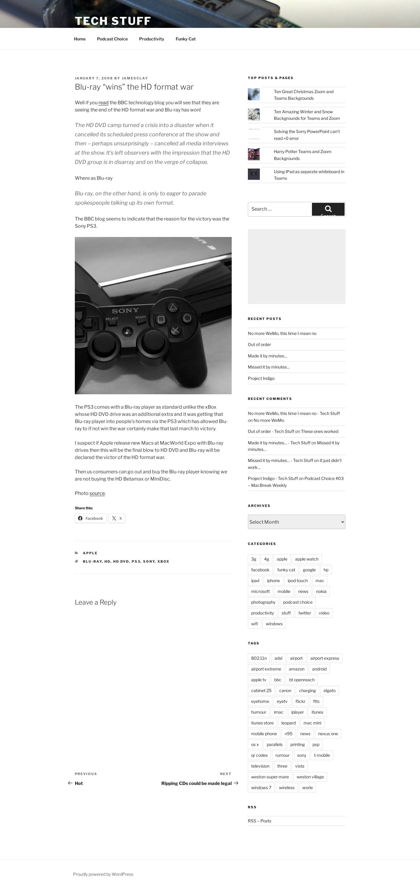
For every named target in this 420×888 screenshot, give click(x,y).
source (97, 493)
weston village (310, 776)
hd (107, 561)
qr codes (259, 755)
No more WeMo (269, 420)
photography (263, 602)
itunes (317, 712)
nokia (321, 591)
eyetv (282, 701)
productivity (262, 612)
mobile (284, 591)
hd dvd (121, 561)
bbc (277, 679)
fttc (316, 701)
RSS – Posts (259, 820)
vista (299, 765)
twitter (304, 612)
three (282, 765)
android (319, 668)
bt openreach (302, 679)
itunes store (262, 722)
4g (266, 558)
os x (255, 744)
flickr (300, 701)
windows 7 (261, 787)
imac (278, 712)
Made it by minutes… (267, 355)
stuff (286, 612)
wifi (254, 623)
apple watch (307, 558)
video (324, 612)
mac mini (312, 722)
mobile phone (264, 733)
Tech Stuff (113, 21)
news (303, 591)
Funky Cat (186, 38)
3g (253, 558)
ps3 (136, 561)
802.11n (259, 658)
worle (307, 787)
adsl (278, 658)
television (260, 765)
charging (307, 690)
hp (326, 569)
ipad (255, 580)
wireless (287, 787)
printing (297, 744)
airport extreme (266, 668)
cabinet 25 (261, 690)
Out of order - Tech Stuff (271, 431)
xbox (163, 561)
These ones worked (319, 431)
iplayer (297, 712)
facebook (260, 569)
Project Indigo (261, 378)
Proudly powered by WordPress (103, 874)
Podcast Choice (112, 38)
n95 (288, 733)
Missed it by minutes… (269, 366)
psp (316, 744)
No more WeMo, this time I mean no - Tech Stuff (294, 413)
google (309, 569)
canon (285, 690)
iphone (273, 580)
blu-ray (92, 561)
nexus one (328, 733)
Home (80, 38)
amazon (296, 668)
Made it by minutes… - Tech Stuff (279, 442)
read (103, 102)
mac (320, 580)
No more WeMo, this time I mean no (282, 333)
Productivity (151, 38)
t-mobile (322, 755)
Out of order (259, 344)
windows (274, 623)
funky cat (286, 569)
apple (90, 553)
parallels (275, 744)
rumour (282, 755)
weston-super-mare (270, 776)
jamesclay (135, 78)
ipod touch (298, 580)
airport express (324, 658)
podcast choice (298, 602)
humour (258, 712)
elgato (330, 690)
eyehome (260, 701)
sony (149, 561)
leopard (288, 722)
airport (296, 658)
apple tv (258, 679)
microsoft (260, 591)
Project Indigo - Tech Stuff (273, 478)
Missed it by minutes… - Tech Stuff (280, 460)
